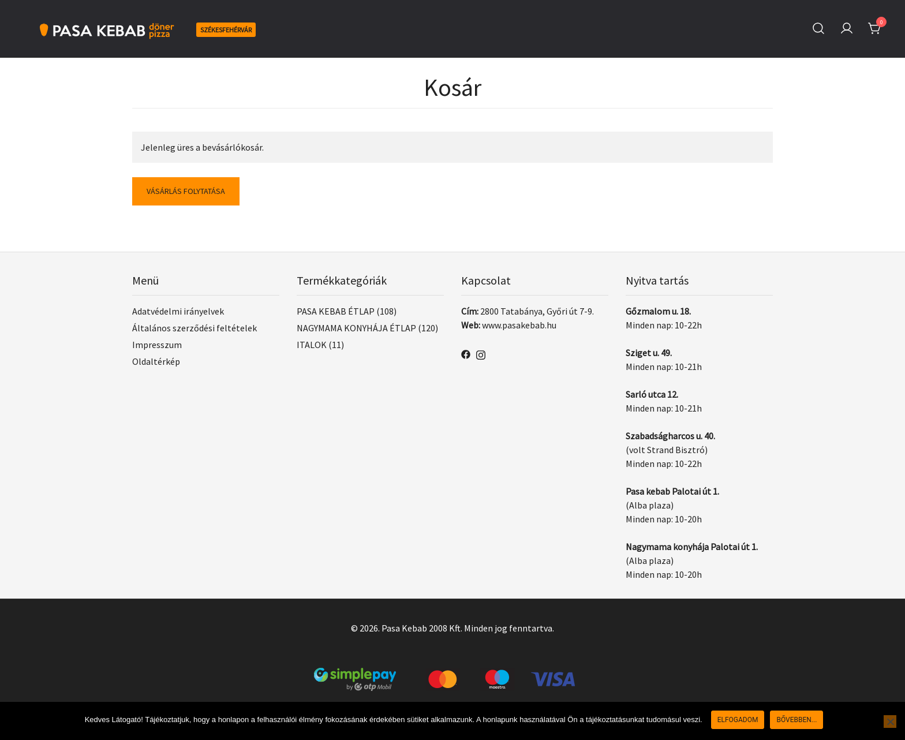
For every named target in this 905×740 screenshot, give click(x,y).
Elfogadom (737, 720)
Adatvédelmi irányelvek (178, 311)
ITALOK (312, 344)
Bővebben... (796, 720)
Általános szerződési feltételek (194, 328)
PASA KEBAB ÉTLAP (336, 311)
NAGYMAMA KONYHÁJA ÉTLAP (356, 328)
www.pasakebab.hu (519, 325)
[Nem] (890, 721)
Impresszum (157, 344)
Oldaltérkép (156, 361)
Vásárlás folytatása (186, 191)
